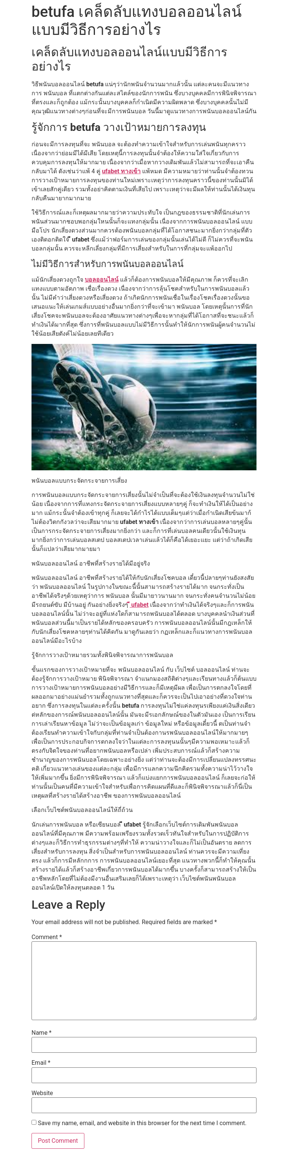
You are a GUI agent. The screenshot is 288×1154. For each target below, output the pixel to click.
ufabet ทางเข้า (121, 171)
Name (42, 1033)
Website (42, 1093)
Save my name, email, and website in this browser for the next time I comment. (142, 1123)
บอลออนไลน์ (101, 279)
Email (41, 1063)
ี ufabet (139, 604)
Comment (47, 937)
